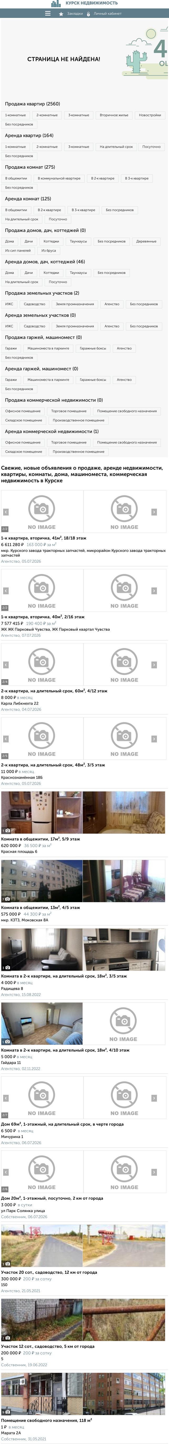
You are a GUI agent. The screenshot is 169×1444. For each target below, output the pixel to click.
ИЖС (9, 304)
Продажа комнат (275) (30, 167)
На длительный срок (116, 147)
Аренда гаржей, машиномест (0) (41, 369)
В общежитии (16, 178)
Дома (9, 241)
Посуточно (151, 147)
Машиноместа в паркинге (48, 348)
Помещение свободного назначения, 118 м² (46, 1421)
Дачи (29, 241)
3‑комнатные (78, 115)
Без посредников (19, 124)
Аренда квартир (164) (29, 135)
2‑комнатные (47, 115)
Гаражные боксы (93, 348)
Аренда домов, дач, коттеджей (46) (45, 262)
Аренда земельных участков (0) (40, 315)
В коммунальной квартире (59, 178)
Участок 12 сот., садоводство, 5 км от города (48, 1347)
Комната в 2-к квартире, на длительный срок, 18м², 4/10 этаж (65, 1050)
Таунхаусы (78, 241)
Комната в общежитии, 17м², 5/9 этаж (40, 839)
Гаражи (11, 348)
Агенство (112, 304)
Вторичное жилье (114, 115)
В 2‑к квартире (102, 178)
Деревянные (146, 241)
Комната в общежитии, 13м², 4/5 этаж (40, 908)
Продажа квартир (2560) (32, 104)
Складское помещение (23, 420)
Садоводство (34, 304)
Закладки (71, 14)
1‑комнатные (15, 115)
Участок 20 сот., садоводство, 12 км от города (49, 1273)
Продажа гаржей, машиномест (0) (43, 337)
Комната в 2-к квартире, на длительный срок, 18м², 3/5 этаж (64, 976)
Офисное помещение (22, 411)
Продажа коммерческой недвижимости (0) (54, 400)
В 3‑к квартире (136, 178)
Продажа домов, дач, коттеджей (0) (45, 230)
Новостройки (150, 115)
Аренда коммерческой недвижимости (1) (52, 431)
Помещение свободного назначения (127, 411)
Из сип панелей (18, 250)
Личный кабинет (104, 14)
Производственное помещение (78, 420)
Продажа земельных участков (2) (42, 293)
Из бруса (49, 250)
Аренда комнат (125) (28, 199)
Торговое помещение (68, 411)
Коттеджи (51, 241)
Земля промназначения (75, 304)
